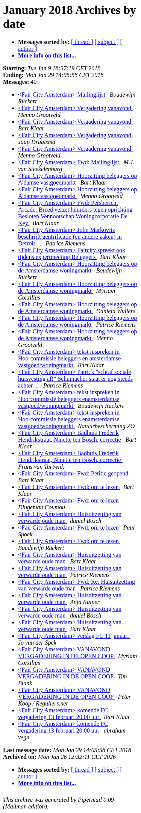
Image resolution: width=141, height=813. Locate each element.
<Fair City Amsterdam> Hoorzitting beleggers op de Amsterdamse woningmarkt (77, 267)
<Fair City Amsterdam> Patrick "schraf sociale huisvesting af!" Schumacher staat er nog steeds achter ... (75, 379)
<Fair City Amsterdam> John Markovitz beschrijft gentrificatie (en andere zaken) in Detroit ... (70, 237)
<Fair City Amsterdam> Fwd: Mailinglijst (69, 162)
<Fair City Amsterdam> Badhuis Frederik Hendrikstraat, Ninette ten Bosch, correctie (70, 436)
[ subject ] (107, 42)
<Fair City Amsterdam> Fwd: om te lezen (69, 487)
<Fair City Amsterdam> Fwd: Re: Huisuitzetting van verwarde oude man (76, 585)
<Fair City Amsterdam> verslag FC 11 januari (74, 636)
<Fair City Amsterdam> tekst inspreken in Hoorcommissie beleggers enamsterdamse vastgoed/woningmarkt (69, 399)
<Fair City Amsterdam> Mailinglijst (62, 94)
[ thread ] (82, 42)
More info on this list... (47, 55)
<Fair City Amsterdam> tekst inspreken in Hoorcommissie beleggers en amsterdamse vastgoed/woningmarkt (69, 358)
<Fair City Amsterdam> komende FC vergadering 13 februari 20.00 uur (63, 713)
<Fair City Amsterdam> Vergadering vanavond (75, 108)
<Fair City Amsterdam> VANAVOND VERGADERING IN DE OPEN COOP (66, 652)
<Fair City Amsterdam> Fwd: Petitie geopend (74, 473)
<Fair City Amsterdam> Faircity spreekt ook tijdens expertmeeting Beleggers (71, 253)
